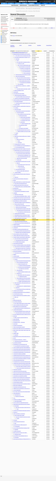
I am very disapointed (16, 390)
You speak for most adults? (23, 128)
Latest (11, 3)
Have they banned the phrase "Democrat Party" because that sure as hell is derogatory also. (28, 350)
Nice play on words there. (20, 396)
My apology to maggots (17, 189)
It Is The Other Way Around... (18, 293)
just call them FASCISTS (17, 342)
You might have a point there (24, 268)
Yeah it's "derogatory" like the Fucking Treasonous (21, 174)
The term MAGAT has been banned (25, 15)
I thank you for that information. (21, 207)
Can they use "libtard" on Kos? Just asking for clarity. (22, 249)
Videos (24, 3)
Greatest (17, 3)
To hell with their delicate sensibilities (19, 353)
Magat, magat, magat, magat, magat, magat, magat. (22, 330)
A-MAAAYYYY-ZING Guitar (18, 194)
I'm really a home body (17, 431)
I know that (20, 142)
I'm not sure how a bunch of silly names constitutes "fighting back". (28, 153)
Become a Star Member (4, 28)
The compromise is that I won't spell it (22, 240)
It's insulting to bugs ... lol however (19, 322)
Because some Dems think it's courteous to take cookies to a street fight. (25, 383)
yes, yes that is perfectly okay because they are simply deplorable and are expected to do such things (31, 230)
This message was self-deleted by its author (27, 82)
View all (32, 15)
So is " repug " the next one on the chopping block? (21, 391)
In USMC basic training (23, 276)
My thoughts (16, 405)
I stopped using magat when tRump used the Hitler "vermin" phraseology (25, 363)
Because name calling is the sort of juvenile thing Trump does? (23, 328)
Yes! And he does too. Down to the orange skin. (23, 312)
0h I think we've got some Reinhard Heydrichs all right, (27, 267)
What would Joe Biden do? (17, 385)
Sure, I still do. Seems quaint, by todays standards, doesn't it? (24, 303)
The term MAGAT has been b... (33, 5)
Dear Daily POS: (15, 188)
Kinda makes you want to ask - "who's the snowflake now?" (25, 248)
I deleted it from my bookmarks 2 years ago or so (21, 388)
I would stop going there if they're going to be (20, 185)
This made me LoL (17, 394)
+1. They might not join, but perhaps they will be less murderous (25, 55)
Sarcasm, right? (17, 104)
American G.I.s (19, 273)
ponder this (17, 287)
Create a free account (4, 24)
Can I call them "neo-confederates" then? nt (20, 435)
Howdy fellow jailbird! (18, 401)
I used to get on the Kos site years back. (20, 371)
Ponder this (17, 284)
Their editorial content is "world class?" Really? (22, 215)
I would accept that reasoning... (19, 213)
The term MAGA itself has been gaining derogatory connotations (24, 349)
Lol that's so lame (16, 256)
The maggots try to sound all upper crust (20, 344)
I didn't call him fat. (21, 166)
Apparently (16, 334)
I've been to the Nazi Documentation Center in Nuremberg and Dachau (31, 265)
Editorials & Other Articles (4, 32)
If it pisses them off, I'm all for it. (19, 144)
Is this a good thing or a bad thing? (19, 413)
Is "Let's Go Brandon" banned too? (19, 421)
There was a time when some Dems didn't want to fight (22, 372)
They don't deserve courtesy (18, 382)
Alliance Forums (4, 39)
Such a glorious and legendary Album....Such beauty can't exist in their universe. (27, 196)
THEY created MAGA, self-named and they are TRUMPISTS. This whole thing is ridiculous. (29, 282)
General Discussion (23, 5)
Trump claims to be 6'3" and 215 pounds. (25, 164)
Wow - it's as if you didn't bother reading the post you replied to (28, 65)
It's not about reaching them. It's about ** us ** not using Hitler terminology (26, 57)
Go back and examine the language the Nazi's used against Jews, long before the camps (30, 260)
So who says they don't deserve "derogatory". (20, 178)
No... (14, 298)
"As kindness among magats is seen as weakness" (24, 103)
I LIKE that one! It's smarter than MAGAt (21, 341)
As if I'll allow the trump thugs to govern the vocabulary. (22, 197)
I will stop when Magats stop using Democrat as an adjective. (23, 226)
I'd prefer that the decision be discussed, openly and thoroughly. (24, 410)
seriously (15, 134)
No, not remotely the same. (20, 147)
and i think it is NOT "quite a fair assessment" (28, 120)
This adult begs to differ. (23, 125)
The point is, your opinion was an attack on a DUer (28, 68)
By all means (16, 437)
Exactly (17, 137)
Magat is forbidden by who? (19, 90)
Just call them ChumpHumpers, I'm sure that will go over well (23, 352)
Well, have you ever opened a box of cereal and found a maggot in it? (24, 377)
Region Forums (4, 40)
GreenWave (12, 45)
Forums (31, 3)
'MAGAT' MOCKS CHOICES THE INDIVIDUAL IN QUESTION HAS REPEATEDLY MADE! (28, 308)
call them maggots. (16, 224)
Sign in (52, 3)
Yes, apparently (17, 426)
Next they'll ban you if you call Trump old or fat (22, 150)
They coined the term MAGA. (18, 243)
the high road (19, 159)
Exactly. (17, 133)
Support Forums (4, 41)
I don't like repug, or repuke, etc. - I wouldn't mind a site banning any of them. (28, 85)
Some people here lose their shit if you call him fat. (24, 161)
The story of (15, 412)
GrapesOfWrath (49, 45)
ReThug (14, 180)
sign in (14, 35)
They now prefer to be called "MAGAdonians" (20, 402)
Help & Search (4, 42)
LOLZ (20, 126)
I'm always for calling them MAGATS (19, 399)
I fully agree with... (20, 270)
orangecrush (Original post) (51, 18)
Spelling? (14, 254)
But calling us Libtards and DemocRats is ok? (20, 229)
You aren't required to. (20, 112)
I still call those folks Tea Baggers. (19, 219)
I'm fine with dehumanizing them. (18, 360)
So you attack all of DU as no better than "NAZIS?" (25, 289)
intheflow (30, 45)
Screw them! (15, 323)
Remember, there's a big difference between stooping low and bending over (28, 232)
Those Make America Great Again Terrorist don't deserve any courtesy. (25, 380)
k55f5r (20, 45)
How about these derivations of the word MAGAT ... (22, 292)
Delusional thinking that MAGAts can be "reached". (21, 54)
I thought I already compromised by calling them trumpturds (23, 237)
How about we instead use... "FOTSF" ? (19, 339)
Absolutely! (16, 429)
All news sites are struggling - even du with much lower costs (26, 205)
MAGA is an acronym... (20, 139)
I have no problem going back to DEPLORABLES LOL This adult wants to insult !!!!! (27, 347)
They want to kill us (17, 109)
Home (4, 3)
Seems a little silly (16, 319)
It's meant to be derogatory (17, 325)
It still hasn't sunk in (17, 434)
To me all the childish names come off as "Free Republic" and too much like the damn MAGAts (31, 96)
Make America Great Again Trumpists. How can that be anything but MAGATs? (26, 148)
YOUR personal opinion (23, 115)
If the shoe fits (15, 92)
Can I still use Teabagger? (17, 301)
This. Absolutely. (20, 84)
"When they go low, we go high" (22, 158)
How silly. (16, 259)
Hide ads (38, 3)
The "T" (18, 60)
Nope (15, 423)
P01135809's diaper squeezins (19, 241)
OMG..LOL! (16, 297)
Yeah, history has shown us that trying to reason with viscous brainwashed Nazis (29, 407)
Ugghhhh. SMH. (16, 333)
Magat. (15, 331)
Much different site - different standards (20, 200)
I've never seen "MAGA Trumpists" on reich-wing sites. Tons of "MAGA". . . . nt (28, 366)
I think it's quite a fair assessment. (26, 117)
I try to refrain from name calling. (18, 93)
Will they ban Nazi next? (17, 300)
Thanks (18, 418)
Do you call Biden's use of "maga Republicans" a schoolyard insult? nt (25, 145)
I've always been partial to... (18, 309)
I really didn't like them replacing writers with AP (23, 208)
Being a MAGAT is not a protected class (19, 306)
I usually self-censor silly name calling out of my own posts (23, 199)
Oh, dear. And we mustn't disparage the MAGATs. (21, 379)
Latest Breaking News (5, 30)
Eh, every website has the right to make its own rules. (22, 314)
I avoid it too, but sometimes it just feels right (21, 98)
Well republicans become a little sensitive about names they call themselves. (26, 336)
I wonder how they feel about (18, 290)
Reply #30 (43, 5)
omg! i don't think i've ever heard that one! (21, 238)
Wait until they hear (16, 320)
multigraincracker (19, 18)
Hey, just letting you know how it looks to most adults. (27, 114)
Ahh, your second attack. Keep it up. (30, 73)
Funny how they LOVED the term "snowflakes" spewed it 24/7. (24, 246)
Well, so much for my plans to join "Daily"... (20, 432)
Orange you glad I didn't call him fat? (23, 170)
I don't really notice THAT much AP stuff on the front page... (27, 210)
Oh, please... (16, 107)
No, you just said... (22, 167)
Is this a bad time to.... (17, 393)
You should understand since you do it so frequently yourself (27, 129)
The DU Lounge (4, 34)
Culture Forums (4, 38)
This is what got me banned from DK (20, 183)
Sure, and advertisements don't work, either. (25, 156)
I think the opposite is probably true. (20, 95)
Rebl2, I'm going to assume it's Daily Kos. (21, 317)
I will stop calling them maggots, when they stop (21, 235)
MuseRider (39, 45)
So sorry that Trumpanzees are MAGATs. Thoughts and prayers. (24, 358)
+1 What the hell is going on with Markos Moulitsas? (23, 186)
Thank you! (16, 177)
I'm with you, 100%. (21, 63)
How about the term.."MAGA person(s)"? (20, 424)
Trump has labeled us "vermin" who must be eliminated (27, 279)
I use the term (15, 227)
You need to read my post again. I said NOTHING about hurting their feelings (29, 88)
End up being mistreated (18, 101)
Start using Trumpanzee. (17, 251)
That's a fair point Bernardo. (20, 76)
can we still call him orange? (20, 169)
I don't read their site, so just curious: (20, 218)
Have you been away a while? (19, 415)
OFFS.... (17, 87)
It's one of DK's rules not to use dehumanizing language (22, 257)
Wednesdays (12, 46)
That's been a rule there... (17, 369)
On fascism (15, 420)
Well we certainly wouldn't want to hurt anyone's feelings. (22, 374)
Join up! (45, 3)
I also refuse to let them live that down (20, 221)
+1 (14, 175)
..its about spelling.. (17, 172)
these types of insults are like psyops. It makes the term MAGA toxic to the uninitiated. (28, 136)
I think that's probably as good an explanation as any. (23, 202)
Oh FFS (14, 338)
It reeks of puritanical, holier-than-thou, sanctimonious (30, 123)
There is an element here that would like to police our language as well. (25, 295)
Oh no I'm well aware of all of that (22, 262)
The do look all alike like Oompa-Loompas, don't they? (23, 311)
